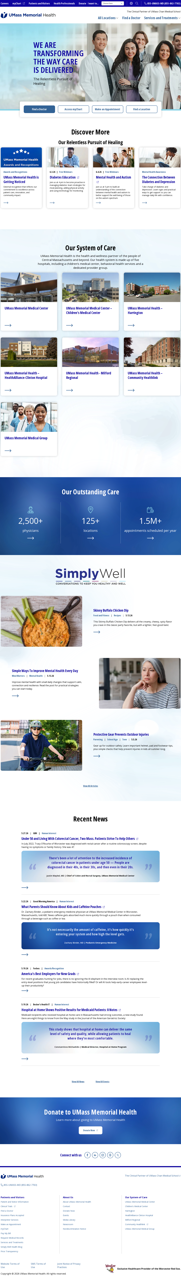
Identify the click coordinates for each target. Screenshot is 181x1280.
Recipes (117, 615)
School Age (112, 739)
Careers (5, 3)
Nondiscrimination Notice (74, 1228)
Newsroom (68, 1224)
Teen (124, 739)
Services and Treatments (161, 17)
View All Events (102, 1081)
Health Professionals (64, 3)
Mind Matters (18, 675)
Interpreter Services (9, 1219)
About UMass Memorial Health (77, 1201)
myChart (18, 3)
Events (66, 1215)
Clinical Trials (8, 1206)
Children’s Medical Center (136, 1206)
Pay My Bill (6, 1233)
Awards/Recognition (54, 968)
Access (73, 109)
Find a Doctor (131, 17)
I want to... (93, 3)
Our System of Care (136, 1197)
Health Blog (11, 1247)
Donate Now (92, 1131)
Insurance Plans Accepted (12, 1215)
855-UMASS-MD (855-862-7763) (163, 3)
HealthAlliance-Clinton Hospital (139, 1215)
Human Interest (49, 833)
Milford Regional (132, 1219)
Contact (66, 1206)
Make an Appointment (107, 109)
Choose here (112, 3)
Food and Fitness (101, 615)
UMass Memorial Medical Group (139, 1228)
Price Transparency (9, 1251)
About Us (68, 1197)
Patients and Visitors (39, 3)
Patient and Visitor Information (15, 1201)
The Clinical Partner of (152, 1175)
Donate (82, 3)
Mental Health (36, 675)
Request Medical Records (12, 1237)
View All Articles (90, 785)
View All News (78, 1081)
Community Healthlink (135, 1224)
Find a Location (141, 109)
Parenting (98, 739)
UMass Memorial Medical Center (140, 1201)
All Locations (107, 17)
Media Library (69, 1219)
